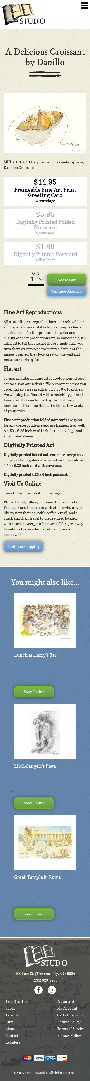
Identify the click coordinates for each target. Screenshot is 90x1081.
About (10, 1028)
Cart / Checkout (70, 1015)
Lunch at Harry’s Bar (35, 655)
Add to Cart (67, 280)
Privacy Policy (69, 1035)
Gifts (9, 1022)
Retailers (12, 1042)
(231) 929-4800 (45, 980)
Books (10, 1008)
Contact (11, 1035)
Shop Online (34, 692)
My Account (67, 1008)
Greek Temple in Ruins (37, 877)
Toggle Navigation (85, 6)
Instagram (35, 507)
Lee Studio (23, 14)
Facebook (11, 507)
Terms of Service (71, 1028)
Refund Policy (69, 1022)
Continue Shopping (67, 291)
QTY (35, 273)
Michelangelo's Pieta (35, 766)
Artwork (12, 1015)
